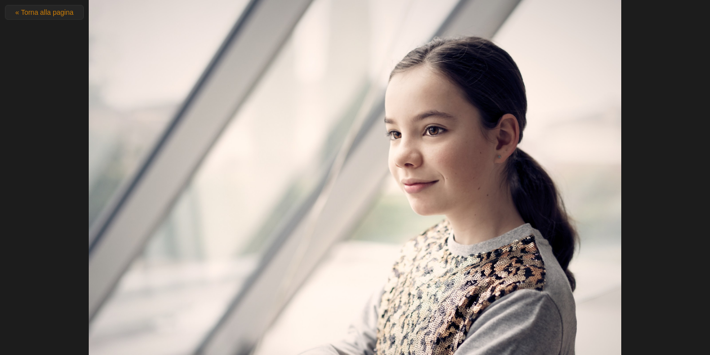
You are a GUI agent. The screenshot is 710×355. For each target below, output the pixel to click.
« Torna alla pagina (44, 12)
